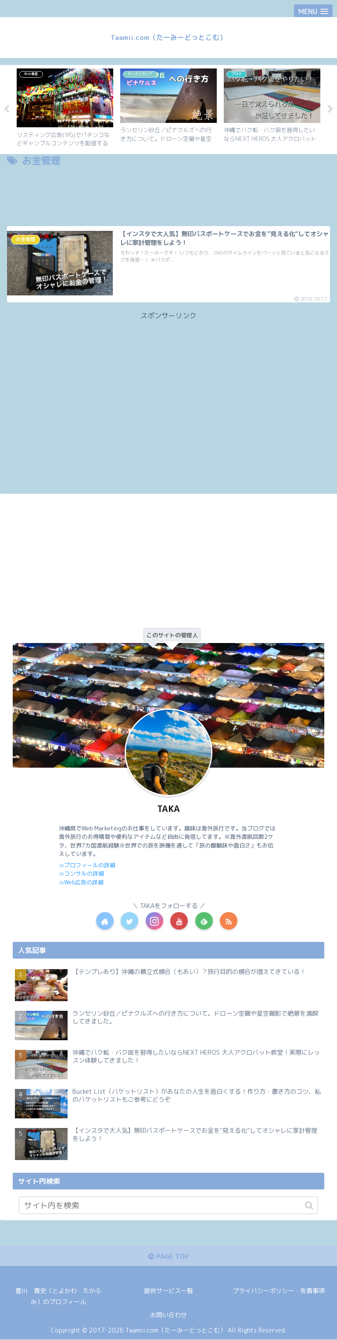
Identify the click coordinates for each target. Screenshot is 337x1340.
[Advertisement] (168, 194)
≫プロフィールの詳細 (87, 865)
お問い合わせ (168, 1315)
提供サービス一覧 (168, 1291)
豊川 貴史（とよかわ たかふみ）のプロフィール (58, 1297)
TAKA (168, 809)
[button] (309, 1205)
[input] (168, 1205)
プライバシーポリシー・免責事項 (279, 1291)
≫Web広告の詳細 (81, 882)
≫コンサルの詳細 (81, 873)
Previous (6, 109)
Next (330, 109)
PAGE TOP (168, 1256)
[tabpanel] (64, 108)
